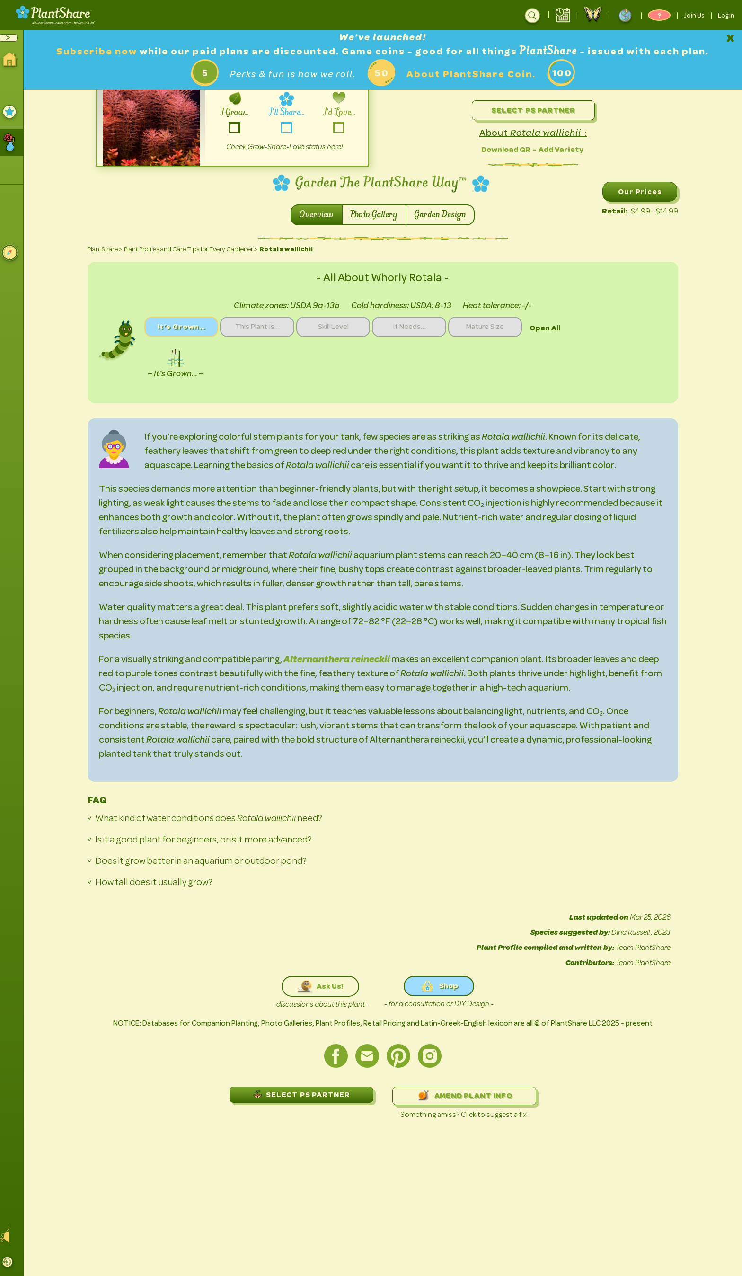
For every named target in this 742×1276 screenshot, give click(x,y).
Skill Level (341, 327)
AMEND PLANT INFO (468, 1096)
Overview (320, 215)
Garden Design (443, 215)
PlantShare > (108, 249)
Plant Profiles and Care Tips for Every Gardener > (194, 249)
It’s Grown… (185, 326)
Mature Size (496, 327)
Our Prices (643, 191)
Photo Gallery (377, 215)
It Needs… (418, 327)
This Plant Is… (263, 327)
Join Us (694, 15)
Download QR (509, 149)
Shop (442, 986)
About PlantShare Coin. (474, 74)
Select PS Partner (537, 110)
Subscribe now (101, 51)
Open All (556, 327)
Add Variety (564, 149)
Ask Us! (324, 986)
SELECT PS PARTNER (304, 1094)
